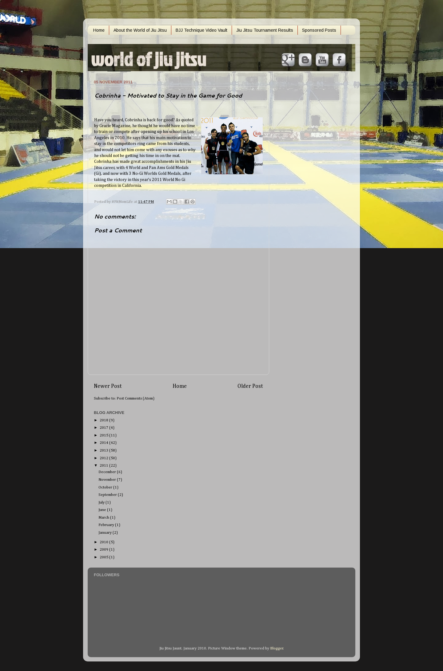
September (108, 495)
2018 (104, 420)
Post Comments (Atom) (135, 398)
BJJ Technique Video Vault (201, 30)
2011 (104, 466)
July (102, 502)
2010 (104, 542)
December (107, 472)
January (105, 533)
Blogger (276, 648)
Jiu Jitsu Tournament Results (264, 30)
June (102, 510)
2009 (104, 550)
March (104, 518)
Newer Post (108, 386)
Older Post (250, 386)
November (107, 480)
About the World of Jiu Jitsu (140, 30)
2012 (104, 458)
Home (99, 30)
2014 (104, 443)
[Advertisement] (301, 170)
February (106, 525)
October (105, 487)
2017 (104, 428)
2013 (104, 450)
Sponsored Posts (319, 30)
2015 (104, 435)
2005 (104, 557)
